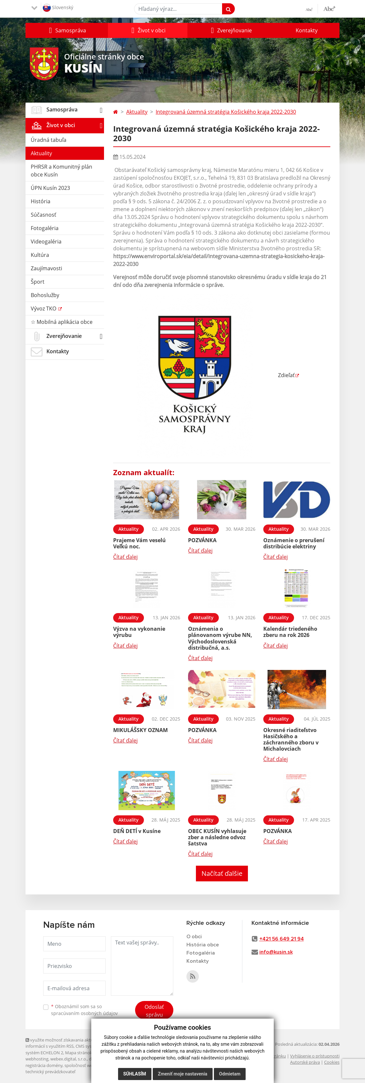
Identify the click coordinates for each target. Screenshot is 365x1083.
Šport (37, 281)
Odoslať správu (154, 1010)
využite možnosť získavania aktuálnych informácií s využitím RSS (66, 1043)
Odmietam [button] (229, 1073)
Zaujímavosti (46, 268)
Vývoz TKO (44, 308)
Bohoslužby (45, 295)
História (40, 201)
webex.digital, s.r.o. (68, 1059)
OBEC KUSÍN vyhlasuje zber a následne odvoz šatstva (217, 837)
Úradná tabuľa (48, 139)
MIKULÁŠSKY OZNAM (140, 730)
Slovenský (58, 8)
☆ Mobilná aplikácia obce (62, 321)
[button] (67, 30)
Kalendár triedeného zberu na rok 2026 (290, 632)
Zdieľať (204, 375)
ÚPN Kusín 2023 (50, 188)
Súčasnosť (43, 214)
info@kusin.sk (276, 952)
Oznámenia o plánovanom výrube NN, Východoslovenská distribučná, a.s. (220, 638)
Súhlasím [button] (134, 1073)
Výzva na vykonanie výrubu (139, 632)
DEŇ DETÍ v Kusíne (137, 831)
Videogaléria (46, 241)
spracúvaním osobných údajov (84, 1013)
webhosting (37, 1059)
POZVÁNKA (202, 540)
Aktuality (41, 153)
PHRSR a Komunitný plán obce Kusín (61, 170)
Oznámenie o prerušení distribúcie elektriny (293, 543)
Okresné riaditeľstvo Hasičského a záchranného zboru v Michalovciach (291, 739)
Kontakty (307, 30)
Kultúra (40, 254)
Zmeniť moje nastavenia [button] (182, 1073)
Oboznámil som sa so (84, 1009)
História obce (202, 944)
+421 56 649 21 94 (281, 938)
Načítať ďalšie (221, 873)
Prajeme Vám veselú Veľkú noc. (139, 543)
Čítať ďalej (125, 556)
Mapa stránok (78, 1053)
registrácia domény (44, 1065)
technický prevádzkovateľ (50, 1072)
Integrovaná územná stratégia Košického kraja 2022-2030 (226, 111)
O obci (194, 936)
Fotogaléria (45, 228)
